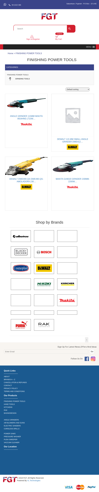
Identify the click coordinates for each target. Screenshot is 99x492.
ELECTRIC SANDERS (12, 426)
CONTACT (8, 385)
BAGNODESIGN (10, 413)
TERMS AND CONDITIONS (14, 391)
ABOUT (7, 377)
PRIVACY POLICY (11, 388)
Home (10, 53)
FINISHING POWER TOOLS (14, 401)
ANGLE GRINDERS (11, 420)
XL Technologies (33, 481)
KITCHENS (8, 407)
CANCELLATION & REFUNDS (15, 382)
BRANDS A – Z (9, 379)
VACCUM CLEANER (11, 442)
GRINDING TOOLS (19, 79)
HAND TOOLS (9, 404)
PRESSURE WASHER (12, 437)
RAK (5, 410)
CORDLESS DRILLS (11, 429)
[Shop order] (78, 89)
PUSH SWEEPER (10, 439)
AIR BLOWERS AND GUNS (14, 423)
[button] (88, 46)
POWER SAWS (10, 434)
